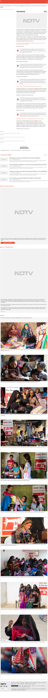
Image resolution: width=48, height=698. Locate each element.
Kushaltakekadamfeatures (5, 150)
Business (25, 685)
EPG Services (22, 682)
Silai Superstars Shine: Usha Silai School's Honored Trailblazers (24, 158)
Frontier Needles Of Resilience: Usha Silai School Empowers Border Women (28, 164)
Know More (3, 311)
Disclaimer (31, 682)
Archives (33, 683)
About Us (13, 682)
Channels (26, 682)
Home (1, 3)
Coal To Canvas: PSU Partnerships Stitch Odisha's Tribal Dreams (25, 178)
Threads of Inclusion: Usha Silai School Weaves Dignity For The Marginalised (28, 171)
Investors (39, 682)
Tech (39, 685)
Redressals (44, 682)
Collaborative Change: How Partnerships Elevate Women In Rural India (30, 118)
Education (43, 685)
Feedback (35, 682)
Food (36, 685)
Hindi (22, 685)
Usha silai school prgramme (16, 150)
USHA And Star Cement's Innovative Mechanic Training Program (29, 86)
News (20, 685)
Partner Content (28, 683)
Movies (29, 685)
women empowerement (26, 150)
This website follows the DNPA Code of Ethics (21, 688)
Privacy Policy (13, 683)
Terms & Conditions (20, 683)
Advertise (17, 682)
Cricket (33, 685)
